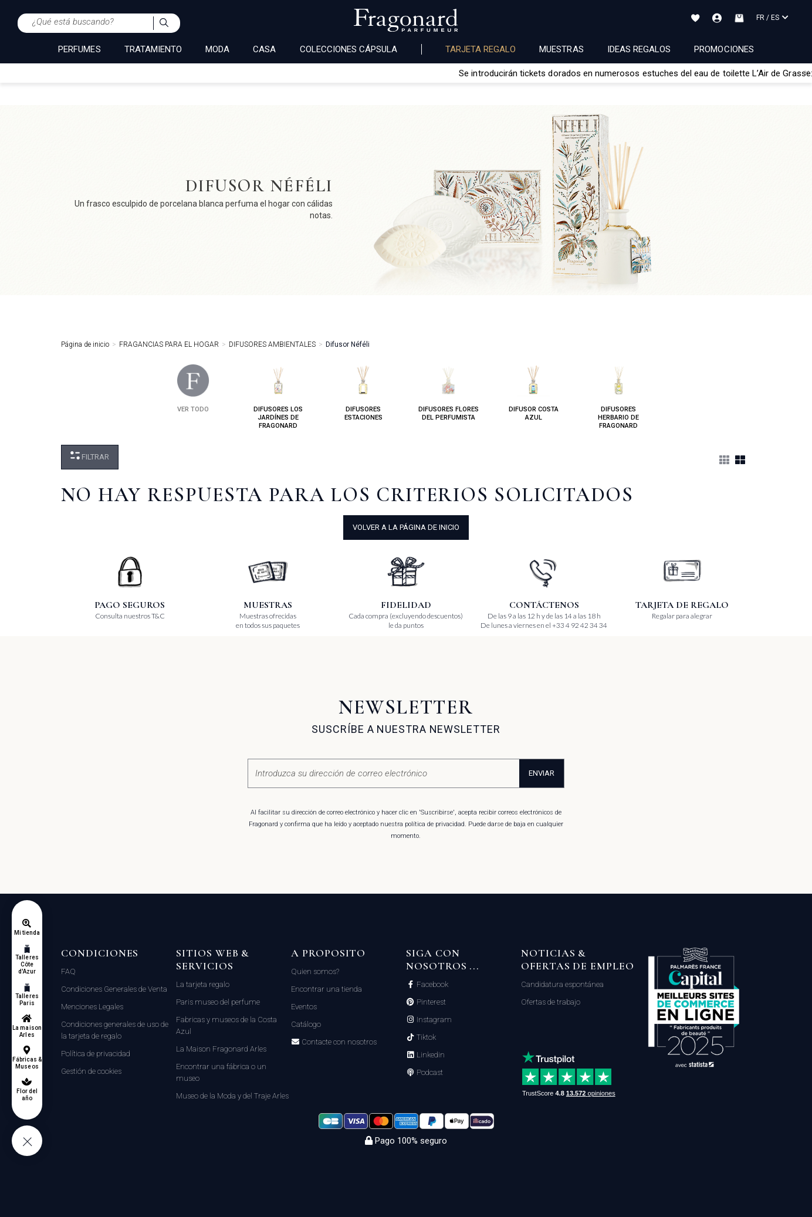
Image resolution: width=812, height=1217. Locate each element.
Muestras (561, 49)
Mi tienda (27, 932)
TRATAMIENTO (153, 49)
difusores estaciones (363, 392)
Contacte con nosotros (338, 1042)
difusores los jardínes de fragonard (278, 397)
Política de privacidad (95, 1053)
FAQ (68, 971)
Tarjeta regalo (480, 49)
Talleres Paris (26, 999)
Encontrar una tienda (326, 989)
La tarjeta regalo (202, 984)
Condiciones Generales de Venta (114, 989)
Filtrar (89, 456)
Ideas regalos (639, 49)
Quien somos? (315, 971)
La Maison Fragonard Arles (221, 1048)
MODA (217, 49)
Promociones (724, 49)
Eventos (304, 1006)
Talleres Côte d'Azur (26, 964)
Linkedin (430, 1055)
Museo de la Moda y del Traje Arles (232, 1095)
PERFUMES (79, 49)
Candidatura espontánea (562, 984)
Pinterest (430, 1002)
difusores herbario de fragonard (618, 397)
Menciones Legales (92, 1006)
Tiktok (425, 1037)
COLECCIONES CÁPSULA (349, 49)
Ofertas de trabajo (550, 1002)
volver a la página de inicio (406, 527)
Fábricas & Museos (27, 1063)
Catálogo (306, 1024)
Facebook (431, 985)
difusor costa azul (534, 392)
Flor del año (27, 1094)
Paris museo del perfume (218, 1002)
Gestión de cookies (91, 1071)
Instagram (433, 1020)
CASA (264, 49)
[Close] (806, 72)
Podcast (429, 1073)
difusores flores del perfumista (448, 392)
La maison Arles (26, 1031)
